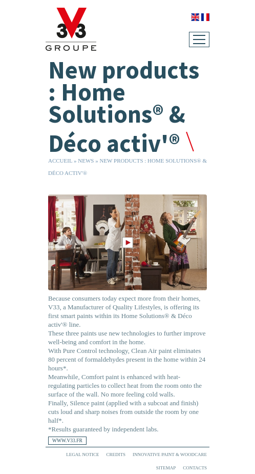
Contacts (195, 467)
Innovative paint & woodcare (170, 454)
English (195, 17)
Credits (116, 454)
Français (205, 17)
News (86, 160)
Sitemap (166, 467)
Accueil (60, 160)
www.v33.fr (67, 440)
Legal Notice (82, 454)
